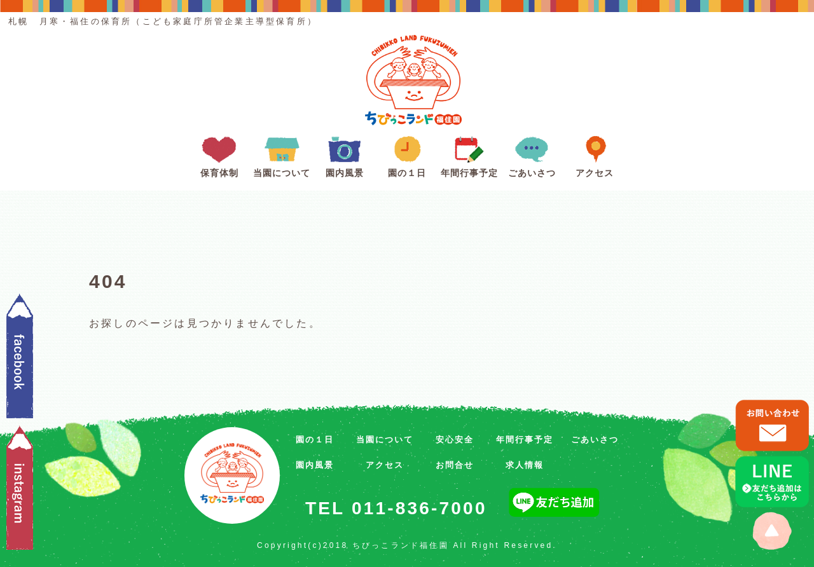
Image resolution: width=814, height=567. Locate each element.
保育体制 (219, 154)
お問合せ (455, 465)
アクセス (595, 154)
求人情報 (525, 465)
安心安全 (455, 439)
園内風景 (345, 154)
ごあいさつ (532, 154)
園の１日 (407, 154)
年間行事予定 (469, 154)
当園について (281, 154)
